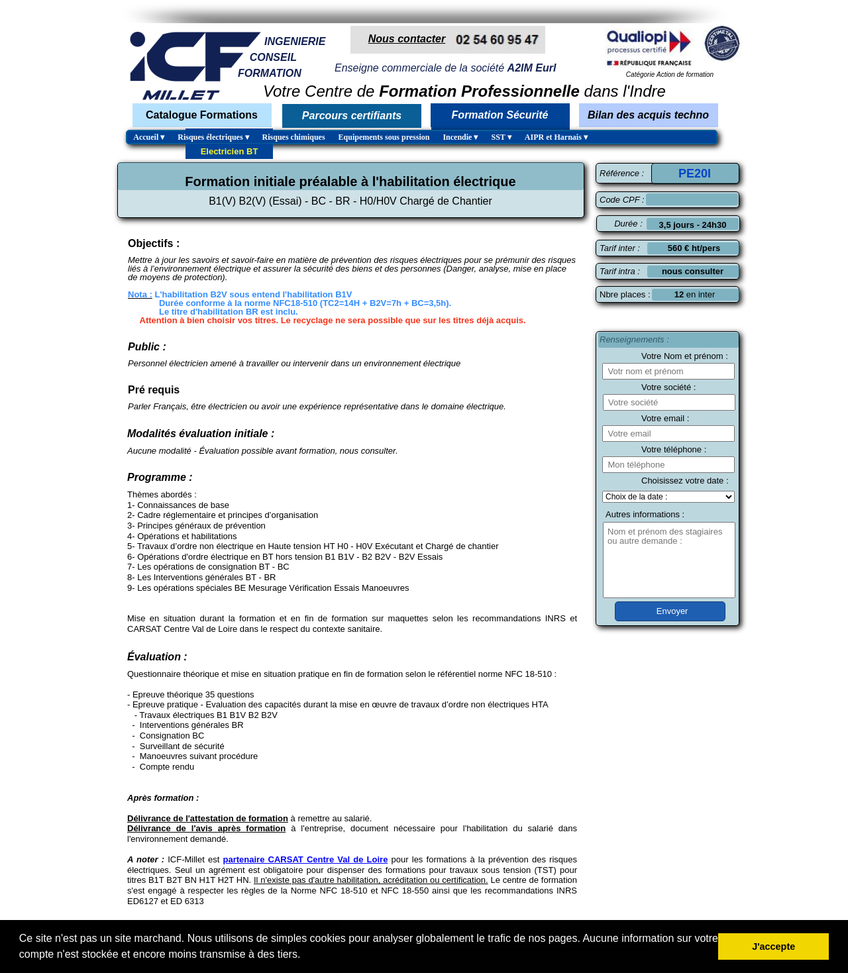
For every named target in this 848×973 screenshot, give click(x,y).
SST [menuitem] (501, 137)
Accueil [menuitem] (148, 137)
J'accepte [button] (773, 946)
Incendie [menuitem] (460, 137)
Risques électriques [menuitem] (213, 137)
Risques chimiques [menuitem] (293, 137)
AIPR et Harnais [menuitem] (556, 137)
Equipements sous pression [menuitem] (384, 137)
